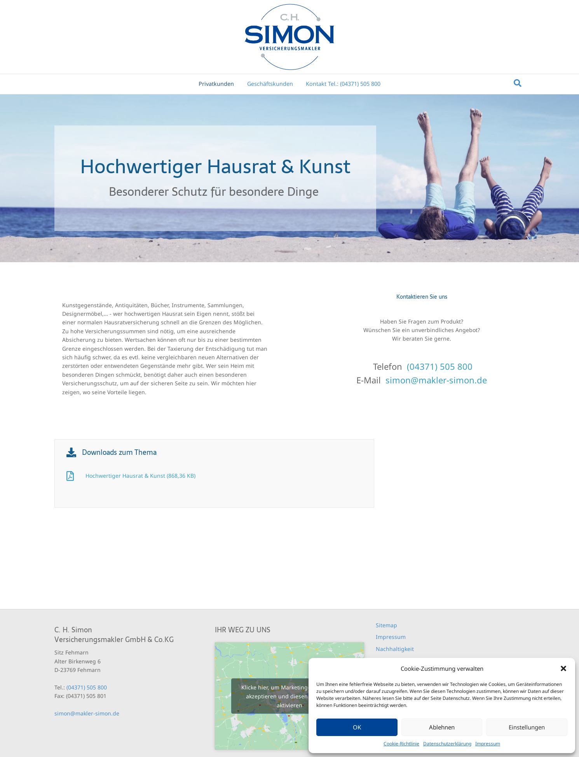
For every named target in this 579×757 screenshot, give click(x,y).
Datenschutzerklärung (447, 743)
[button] (563, 668)
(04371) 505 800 (440, 366)
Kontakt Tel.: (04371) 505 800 (343, 83)
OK (357, 727)
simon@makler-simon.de (436, 380)
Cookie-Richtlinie (401, 743)
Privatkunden (216, 83)
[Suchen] (518, 83)
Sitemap (386, 625)
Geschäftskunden (270, 83)
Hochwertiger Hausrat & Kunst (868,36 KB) (140, 475)
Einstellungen (527, 727)
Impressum (487, 743)
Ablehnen (442, 727)
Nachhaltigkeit (395, 649)
